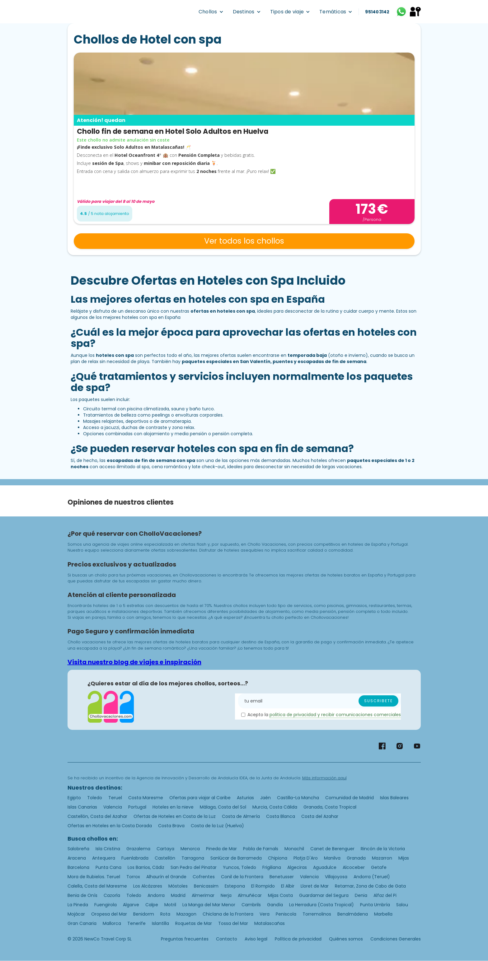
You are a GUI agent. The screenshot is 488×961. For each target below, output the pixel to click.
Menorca (190, 849)
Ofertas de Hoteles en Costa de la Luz (175, 816)
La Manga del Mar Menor (208, 905)
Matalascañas (269, 923)
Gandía (275, 905)
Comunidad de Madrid (349, 798)
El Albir (287, 886)
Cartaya (165, 849)
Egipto (74, 798)
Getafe (379, 867)
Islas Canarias (82, 807)
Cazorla (112, 895)
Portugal (137, 807)
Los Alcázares (147, 886)
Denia (361, 895)
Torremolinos (317, 914)
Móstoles (178, 886)
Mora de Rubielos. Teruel (94, 877)
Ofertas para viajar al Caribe (200, 798)
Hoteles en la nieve (173, 807)
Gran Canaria (82, 923)
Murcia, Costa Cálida (274, 807)
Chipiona (277, 858)
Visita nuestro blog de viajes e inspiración (134, 662)
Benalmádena (352, 914)
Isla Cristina (108, 849)
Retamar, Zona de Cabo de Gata (370, 886)
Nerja (226, 895)
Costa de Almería (241, 816)
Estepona (235, 886)
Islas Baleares (394, 798)
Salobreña (78, 849)
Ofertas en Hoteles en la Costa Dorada (110, 826)
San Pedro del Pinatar (194, 867)
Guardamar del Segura (324, 895)
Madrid (178, 895)
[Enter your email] (319, 700)
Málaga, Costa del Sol (223, 807)
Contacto (226, 939)
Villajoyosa (336, 877)
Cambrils (251, 905)
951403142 (377, 12)
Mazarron (382, 858)
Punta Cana (108, 867)
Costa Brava (171, 826)
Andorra (156, 895)
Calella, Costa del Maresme (97, 886)
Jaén (265, 798)
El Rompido (263, 886)
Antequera (103, 858)
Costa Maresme (145, 798)
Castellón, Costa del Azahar (97, 816)
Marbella (383, 914)
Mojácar (76, 914)
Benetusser (282, 877)
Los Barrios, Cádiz (146, 867)
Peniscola (286, 914)
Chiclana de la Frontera (228, 914)
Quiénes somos (346, 939)
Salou (402, 905)
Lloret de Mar (315, 886)
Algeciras (297, 867)
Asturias (245, 798)
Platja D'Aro (305, 858)
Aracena (77, 858)
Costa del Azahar (319, 816)
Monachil (294, 849)
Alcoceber (354, 867)
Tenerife (136, 923)
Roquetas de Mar (193, 923)
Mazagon (186, 914)
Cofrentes (204, 877)
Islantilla (160, 923)
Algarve (131, 905)
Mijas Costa (280, 895)
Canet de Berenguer (332, 849)
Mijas (403, 858)
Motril (170, 905)
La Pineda (78, 905)
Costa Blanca (280, 816)
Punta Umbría (375, 905)
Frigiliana (271, 867)
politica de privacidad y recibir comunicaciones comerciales (335, 714)
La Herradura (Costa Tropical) (321, 905)
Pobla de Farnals (260, 849)
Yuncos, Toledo (239, 867)
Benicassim (206, 886)
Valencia (112, 807)
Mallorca (112, 923)
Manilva (332, 858)
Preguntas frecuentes (185, 939)
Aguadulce (324, 867)
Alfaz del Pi (384, 895)
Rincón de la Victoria (383, 849)
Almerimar (203, 895)
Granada (356, 858)
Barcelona (78, 867)
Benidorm (143, 914)
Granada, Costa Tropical (329, 807)
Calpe (151, 905)
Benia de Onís (82, 895)
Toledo (94, 798)
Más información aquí (324, 778)
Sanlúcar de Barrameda (236, 858)
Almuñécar (250, 895)
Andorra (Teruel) (372, 877)
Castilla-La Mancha (298, 798)
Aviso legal (256, 939)
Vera (265, 914)
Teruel (115, 798)
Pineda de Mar (221, 849)
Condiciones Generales (395, 939)
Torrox (133, 877)
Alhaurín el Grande (166, 877)
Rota (165, 914)
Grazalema (138, 849)
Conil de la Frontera (242, 877)
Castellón (165, 858)
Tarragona (192, 858)
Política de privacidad (298, 939)
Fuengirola (105, 905)
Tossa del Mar (233, 923)
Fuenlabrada (134, 858)
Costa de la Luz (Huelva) (217, 826)
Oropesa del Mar (109, 914)
